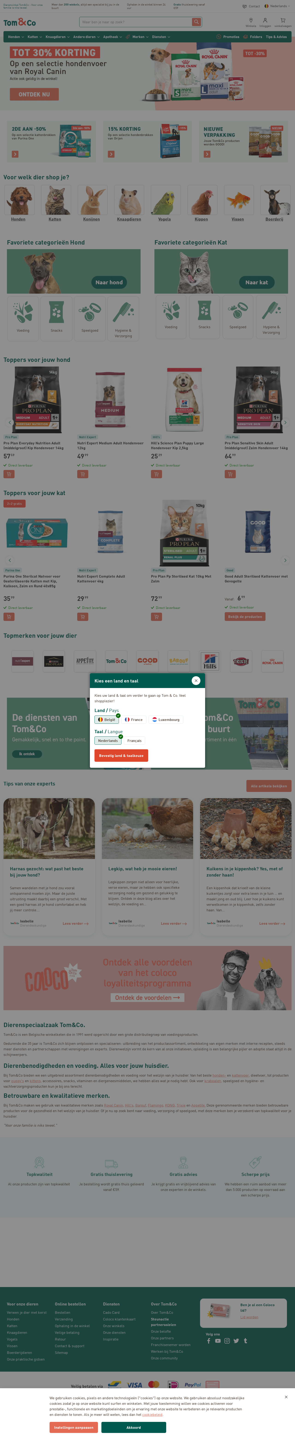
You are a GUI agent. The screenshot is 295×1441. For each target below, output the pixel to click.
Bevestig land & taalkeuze (121, 755)
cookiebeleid (152, 1414)
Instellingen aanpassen (73, 1427)
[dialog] (147, 720)
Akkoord (134, 1427)
